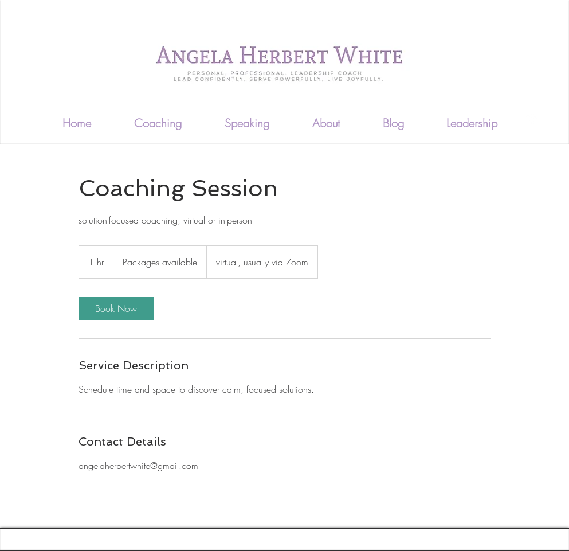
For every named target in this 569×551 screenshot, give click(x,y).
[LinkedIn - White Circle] (531, 118)
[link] (116, 308)
